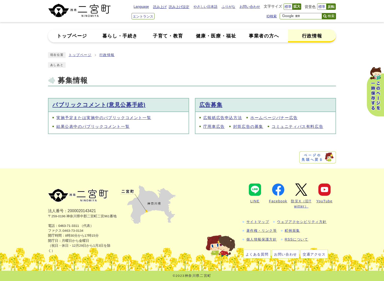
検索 (331, 16)
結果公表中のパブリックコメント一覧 (93, 126)
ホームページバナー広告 (274, 118)
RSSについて (296, 239)
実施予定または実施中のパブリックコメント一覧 (103, 118)
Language (141, 7)
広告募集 (210, 105)
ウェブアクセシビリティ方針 (302, 222)
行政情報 (107, 55)
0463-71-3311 (68, 226)
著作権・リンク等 (261, 230)
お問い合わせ (250, 7)
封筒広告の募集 (248, 126)
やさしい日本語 (205, 7)
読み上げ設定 (179, 7)
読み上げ (160, 7)
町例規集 (292, 230)
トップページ (80, 55)
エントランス (143, 16)
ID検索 (271, 16)
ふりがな (228, 7)
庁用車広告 (214, 126)
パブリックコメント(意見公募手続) (99, 105)
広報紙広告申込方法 (222, 118)
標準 (288, 7)
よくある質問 (257, 254)
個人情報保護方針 (261, 239)
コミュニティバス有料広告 (297, 126)
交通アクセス (314, 254)
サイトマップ (257, 222)
